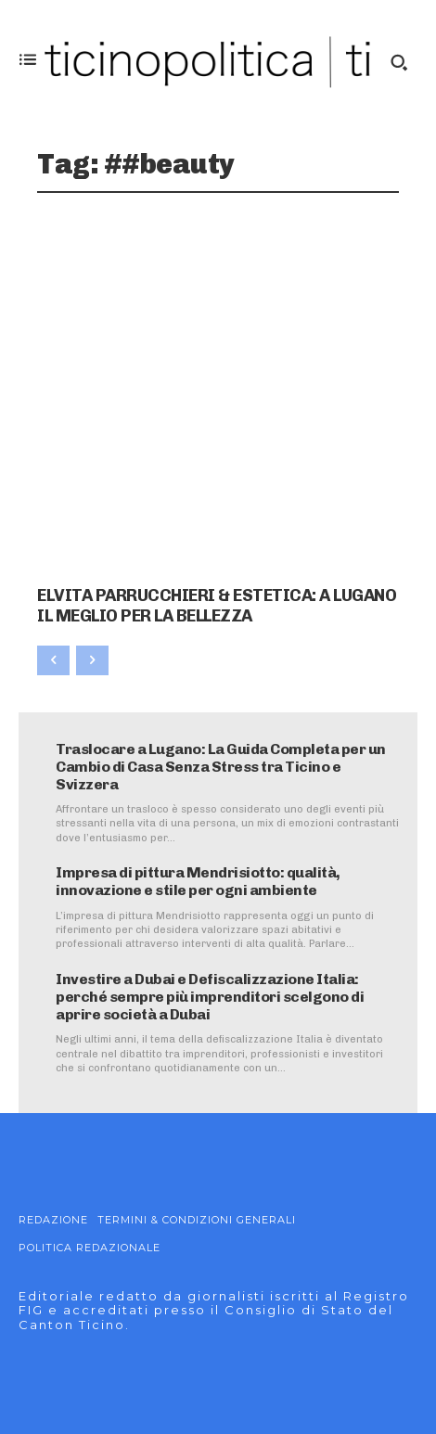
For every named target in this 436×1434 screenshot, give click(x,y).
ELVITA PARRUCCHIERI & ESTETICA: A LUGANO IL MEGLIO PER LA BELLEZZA (216, 605)
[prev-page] (53, 660)
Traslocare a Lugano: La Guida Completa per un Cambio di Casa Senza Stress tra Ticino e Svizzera (221, 766)
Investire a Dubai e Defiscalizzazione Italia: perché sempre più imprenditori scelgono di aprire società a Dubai (210, 996)
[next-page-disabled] (92, 660)
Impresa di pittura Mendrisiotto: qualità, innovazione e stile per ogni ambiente (198, 881)
